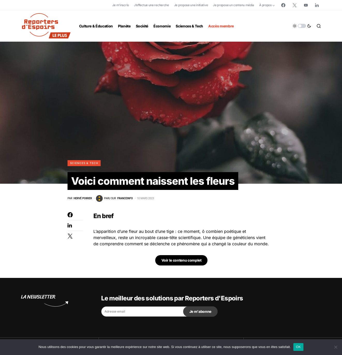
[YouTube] (306, 5)
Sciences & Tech (84, 163)
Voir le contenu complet (181, 260)
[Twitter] (295, 5)
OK (298, 347)
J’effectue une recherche (151, 5)
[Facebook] (283, 5)
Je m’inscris (120, 5)
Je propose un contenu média (233, 5)
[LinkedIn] (317, 5)
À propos (265, 5)
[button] (302, 26)
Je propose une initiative (191, 5)
